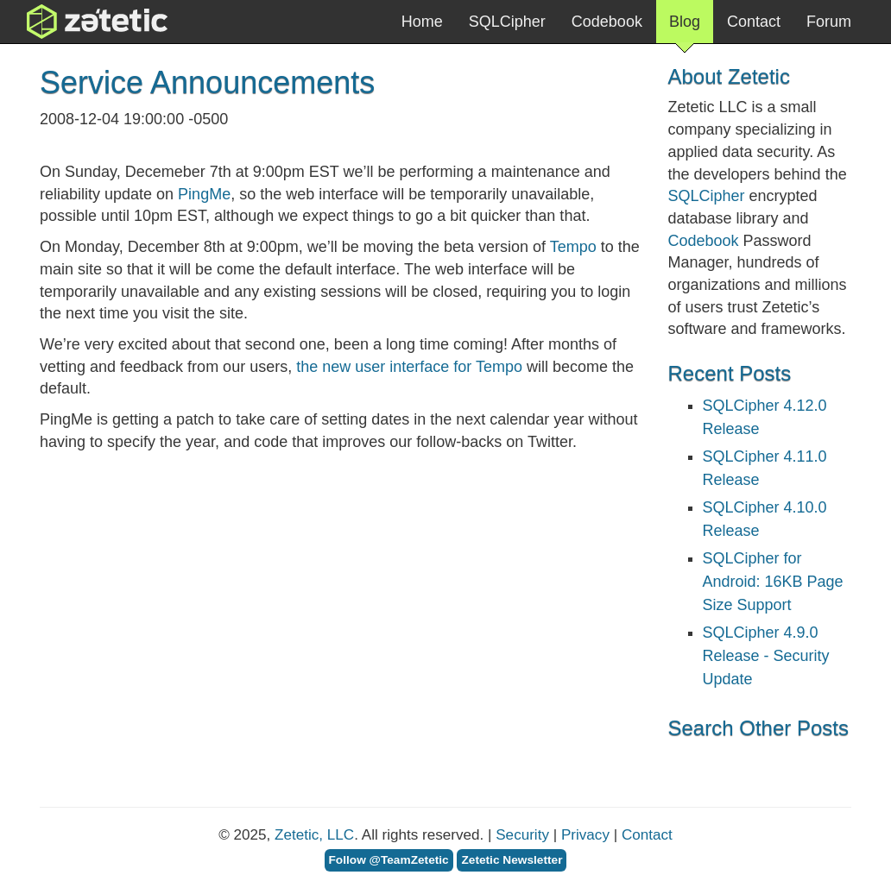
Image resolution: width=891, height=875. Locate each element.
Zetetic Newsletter (511, 859)
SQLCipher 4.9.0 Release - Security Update (766, 656)
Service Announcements (207, 82)
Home (422, 21)
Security (522, 835)
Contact (753, 21)
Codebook (607, 21)
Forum (828, 21)
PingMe (204, 194)
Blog (684, 28)
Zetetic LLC (79, 21)
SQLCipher (507, 21)
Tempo (573, 246)
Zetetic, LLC (314, 835)
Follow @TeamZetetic (389, 859)
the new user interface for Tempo (409, 366)
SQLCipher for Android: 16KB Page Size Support (773, 582)
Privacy (585, 835)
